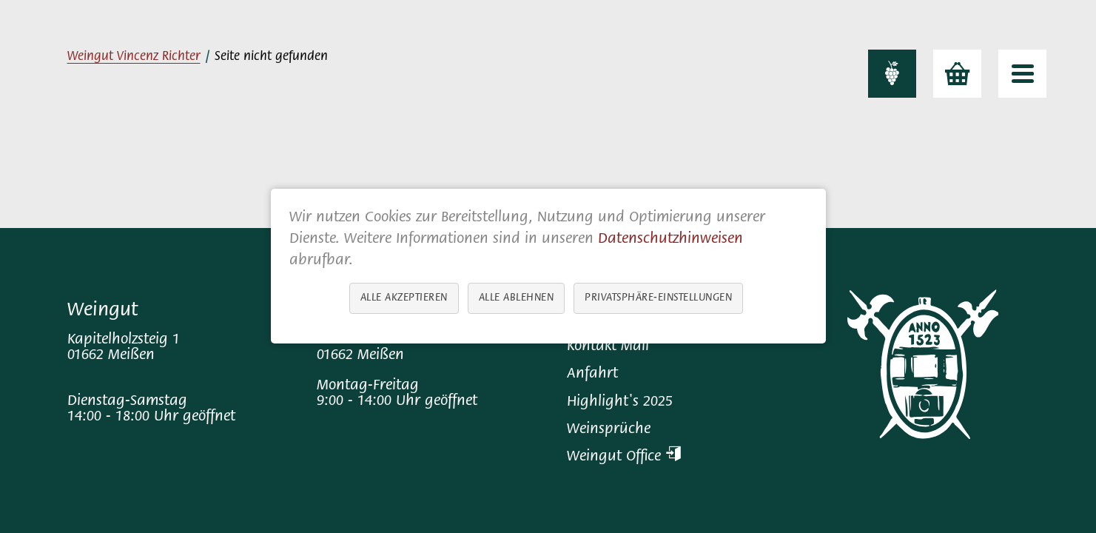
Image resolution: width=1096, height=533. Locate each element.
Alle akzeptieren (403, 298)
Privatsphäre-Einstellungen (658, 298)
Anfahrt (592, 374)
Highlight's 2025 (620, 402)
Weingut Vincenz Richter (134, 57)
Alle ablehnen (516, 298)
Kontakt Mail (608, 347)
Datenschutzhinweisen (670, 239)
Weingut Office (624, 457)
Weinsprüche (608, 430)
